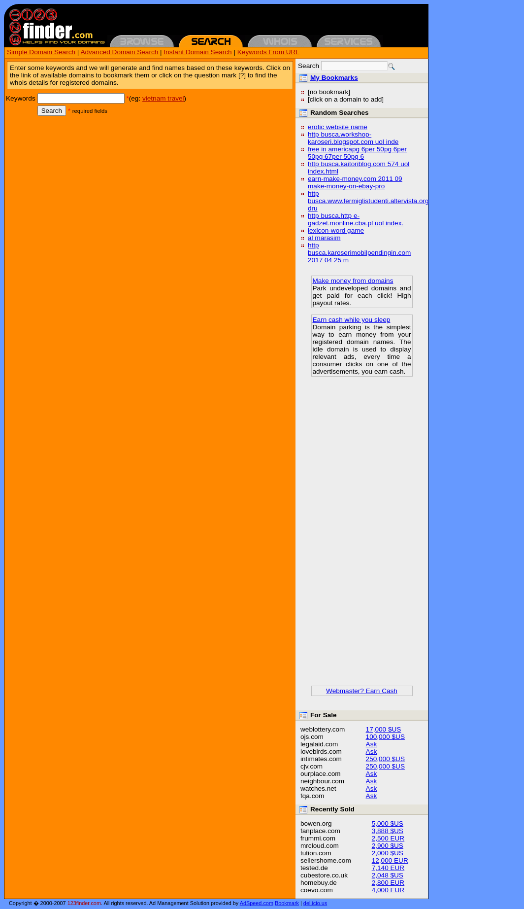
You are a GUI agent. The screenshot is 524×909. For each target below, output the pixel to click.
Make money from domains (353, 280)
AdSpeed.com (256, 903)
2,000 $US (387, 853)
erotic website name (337, 127)
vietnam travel (163, 98)
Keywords (20, 98)
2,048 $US (387, 875)
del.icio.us (315, 903)
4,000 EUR (388, 890)
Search (51, 110)
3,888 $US (387, 831)
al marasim (324, 238)
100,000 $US (385, 736)
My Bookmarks (334, 77)
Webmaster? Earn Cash (361, 691)
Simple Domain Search (41, 52)
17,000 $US (383, 729)
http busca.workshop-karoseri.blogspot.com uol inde (353, 138)
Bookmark (287, 903)
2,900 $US (387, 845)
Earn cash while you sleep (352, 319)
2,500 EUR (388, 838)
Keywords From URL (268, 52)
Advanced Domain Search (119, 52)
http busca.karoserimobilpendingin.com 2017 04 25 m (359, 253)
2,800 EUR (388, 882)
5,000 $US (387, 823)
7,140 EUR (388, 868)
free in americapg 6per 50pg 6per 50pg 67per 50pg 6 (357, 152)
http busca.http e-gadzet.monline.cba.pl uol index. (355, 219)
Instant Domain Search (197, 52)
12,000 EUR (390, 860)
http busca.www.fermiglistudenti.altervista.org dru (368, 201)
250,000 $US (385, 759)
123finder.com (84, 903)
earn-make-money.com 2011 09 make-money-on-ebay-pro (355, 182)
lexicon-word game (336, 230)
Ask (371, 744)
